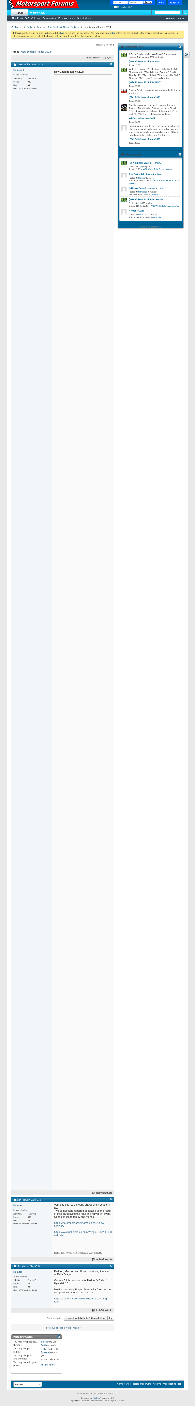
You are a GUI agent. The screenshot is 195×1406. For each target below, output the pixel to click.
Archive (157, 1383)
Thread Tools (92, 57)
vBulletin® (97, 1398)
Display (106, 57)
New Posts (17, 18)
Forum (19, 13)
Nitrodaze (142, 191)
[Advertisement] (81, 101)
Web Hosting (169, 1383)
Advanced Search (175, 18)
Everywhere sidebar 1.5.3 (150, 226)
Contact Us (123, 1383)
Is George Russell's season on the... (146, 188)
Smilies (45, 1345)
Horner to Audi (136, 210)
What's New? (37, 13)
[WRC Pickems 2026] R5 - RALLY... (145, 61)
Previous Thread (54, 1327)
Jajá (140, 166)
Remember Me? (123, 7)
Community (48, 18)
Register (175, 2)
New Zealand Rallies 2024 (36, 51)
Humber (142, 178)
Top (110, 1318)
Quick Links (83, 18)
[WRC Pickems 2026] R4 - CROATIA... (147, 199)
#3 (111, 1265)
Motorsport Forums (140, 1383)
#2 (111, 1199)
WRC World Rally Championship (157, 169)
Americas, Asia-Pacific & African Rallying (58, 27)
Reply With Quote (102, 1193)
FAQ (27, 18)
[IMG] (44, 1348)
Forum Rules (48, 1364)
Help (161, 2)
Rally (29, 27)
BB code (45, 1341)
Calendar (36, 18)
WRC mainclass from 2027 (142, 118)
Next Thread (72, 1327)
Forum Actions (65, 18)
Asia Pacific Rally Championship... (146, 174)
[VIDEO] (45, 1352)
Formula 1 (155, 194)
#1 (111, 64)
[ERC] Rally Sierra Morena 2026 (144, 97)
